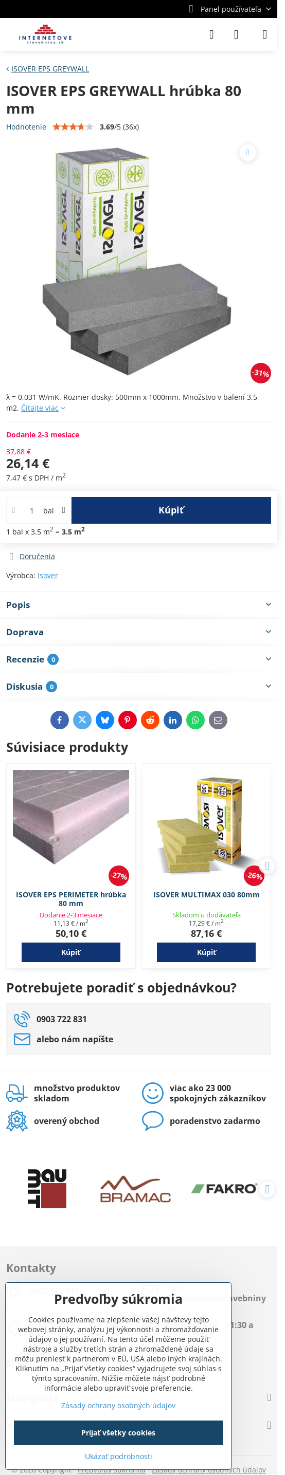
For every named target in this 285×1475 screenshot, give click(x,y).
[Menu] (265, 34)
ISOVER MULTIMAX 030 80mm (206, 894)
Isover (48, 575)
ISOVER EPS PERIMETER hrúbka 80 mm (71, 899)
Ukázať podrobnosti (118, 1456)
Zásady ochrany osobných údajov (118, 1405)
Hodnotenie (26, 127)
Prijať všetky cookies (118, 1432)
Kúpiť (171, 510)
